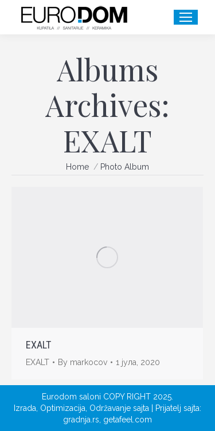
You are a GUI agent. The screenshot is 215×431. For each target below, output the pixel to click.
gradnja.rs (81, 419)
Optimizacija (62, 408)
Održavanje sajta (119, 408)
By (82, 362)
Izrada (25, 408)
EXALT (38, 345)
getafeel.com (127, 419)
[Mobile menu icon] (186, 17)
